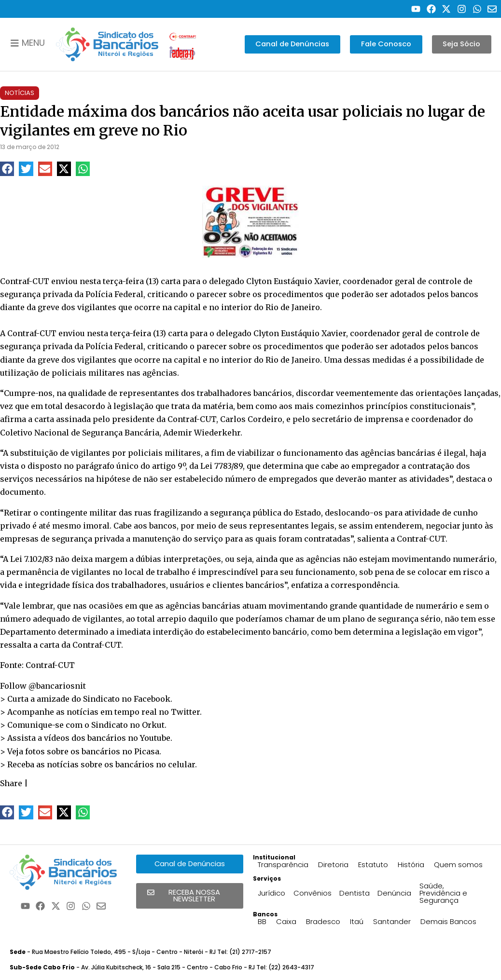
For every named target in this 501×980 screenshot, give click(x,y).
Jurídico (271, 893)
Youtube (155, 738)
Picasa (146, 751)
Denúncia (394, 893)
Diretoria (333, 864)
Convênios (312, 893)
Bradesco (323, 921)
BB (262, 921)
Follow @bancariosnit (43, 686)
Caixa (286, 921)
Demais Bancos (448, 921)
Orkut (153, 725)
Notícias (19, 92)
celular (181, 764)
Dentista (354, 893)
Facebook (152, 699)
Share (11, 783)
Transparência (283, 864)
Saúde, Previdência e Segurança (443, 893)
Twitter (185, 712)
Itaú (356, 921)
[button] (7, 169)
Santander (392, 921)
